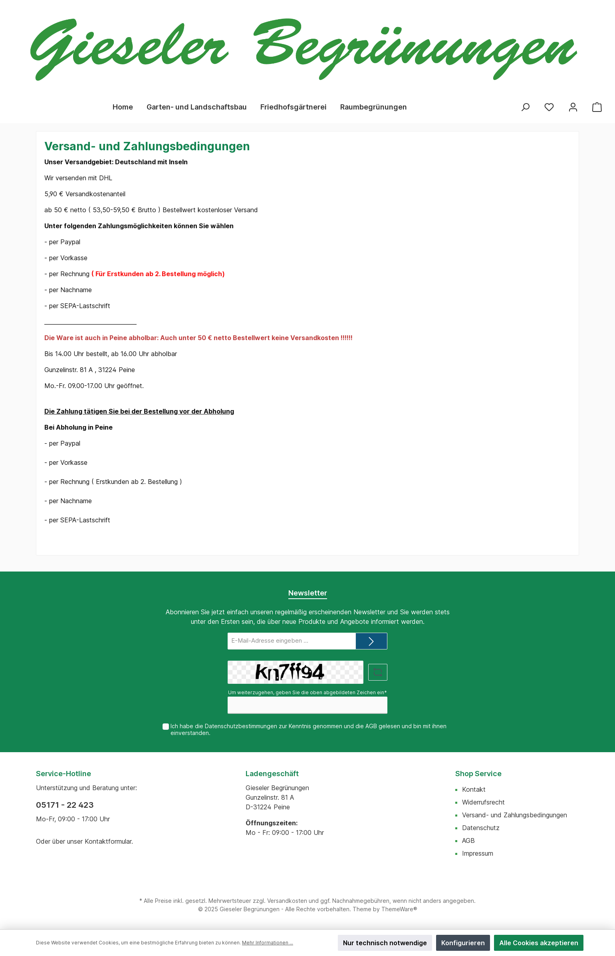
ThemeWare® (399, 909)
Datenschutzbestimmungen (241, 726)
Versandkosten (287, 900)
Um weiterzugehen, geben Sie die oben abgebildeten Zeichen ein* (307, 692)
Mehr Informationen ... (267, 943)
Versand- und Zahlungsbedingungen (514, 815)
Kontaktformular (108, 841)
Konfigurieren (463, 943)
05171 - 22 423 (65, 805)
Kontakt (474, 789)
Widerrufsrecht (483, 802)
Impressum (477, 853)
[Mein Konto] (573, 107)
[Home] (123, 107)
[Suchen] (525, 107)
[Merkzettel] (549, 107)
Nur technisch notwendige (385, 943)
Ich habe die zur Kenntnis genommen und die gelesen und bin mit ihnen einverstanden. (308, 729)
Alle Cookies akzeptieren (538, 943)
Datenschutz (481, 828)
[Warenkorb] (597, 107)
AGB (371, 726)
